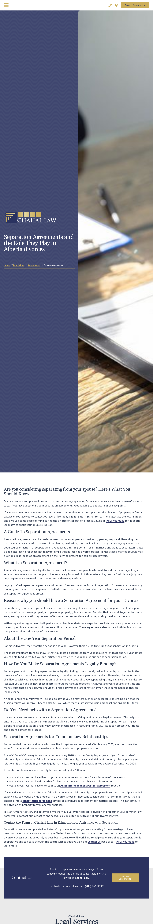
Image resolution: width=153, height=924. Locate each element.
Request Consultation (135, 5)
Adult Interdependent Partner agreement (85, 785)
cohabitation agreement (37, 801)
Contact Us (94, 841)
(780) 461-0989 (115, 520)
